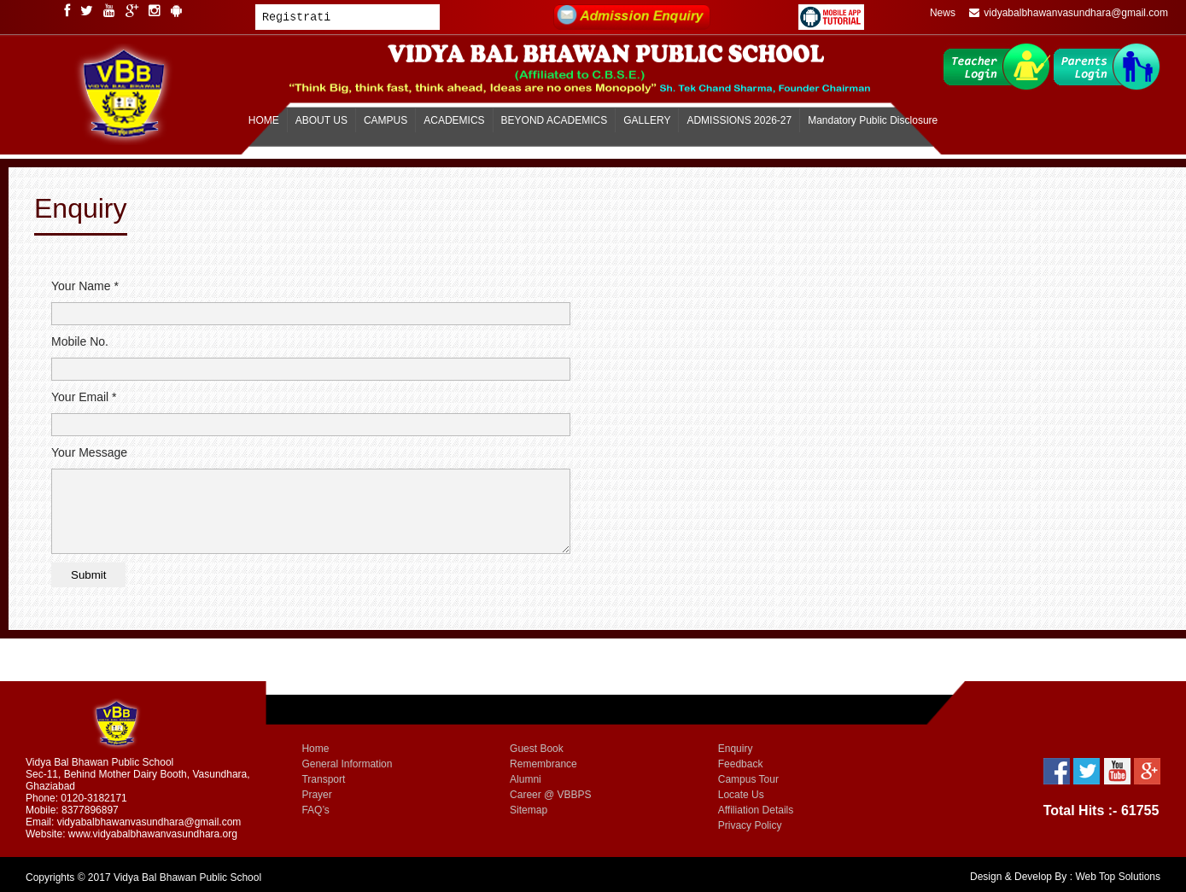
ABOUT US (321, 120)
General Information (346, 764)
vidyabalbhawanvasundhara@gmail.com (1068, 13)
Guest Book (537, 749)
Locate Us (741, 795)
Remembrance (543, 764)
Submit (88, 574)
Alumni (525, 779)
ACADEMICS (454, 120)
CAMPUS (385, 120)
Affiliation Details (756, 810)
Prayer (316, 795)
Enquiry (735, 749)
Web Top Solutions (1117, 877)
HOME (263, 120)
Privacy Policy (750, 825)
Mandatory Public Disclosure (873, 120)
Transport (323, 779)
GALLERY (646, 120)
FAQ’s (315, 810)
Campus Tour (748, 779)
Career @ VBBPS (551, 795)
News (942, 13)
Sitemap (528, 810)
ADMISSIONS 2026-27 (739, 120)
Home (315, 749)
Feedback (740, 764)
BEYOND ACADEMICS (554, 120)
